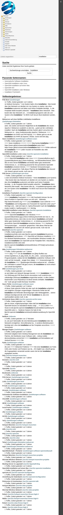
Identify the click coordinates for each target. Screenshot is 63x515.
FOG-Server (6, 377)
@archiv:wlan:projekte (24, 485)
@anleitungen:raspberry (17, 386)
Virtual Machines (9, 35)
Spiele (6, 33)
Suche (55, 56)
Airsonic (5, 390)
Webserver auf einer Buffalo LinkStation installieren (21, 119)
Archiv (6, 19)
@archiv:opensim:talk (30, 481)
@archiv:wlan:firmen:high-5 (18, 503)
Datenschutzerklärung (11, 39)
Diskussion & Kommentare (12, 481)
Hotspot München (8, 425)
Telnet (4, 442)
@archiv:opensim (16, 230)
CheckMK (5, 399)
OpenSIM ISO (9, 88)
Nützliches (8, 29)
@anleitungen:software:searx (26, 139)
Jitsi (3, 412)
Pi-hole (5, 386)
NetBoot (5, 316)
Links (4, 381)
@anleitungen (15, 100)
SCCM (4, 416)
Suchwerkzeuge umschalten (19, 70)
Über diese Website (10, 45)
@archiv (12, 368)
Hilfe (6, 25)
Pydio (4, 342)
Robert (4, 494)
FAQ (4, 355)
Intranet (5, 364)
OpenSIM (5, 368)
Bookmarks (6, 373)
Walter (4, 498)
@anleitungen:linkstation (11, 121)
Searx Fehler (7, 284)
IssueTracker (7, 407)
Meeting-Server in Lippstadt (12, 464)
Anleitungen (8, 17)
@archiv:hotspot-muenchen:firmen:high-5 (23, 494)
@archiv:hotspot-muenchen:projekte (29, 455)
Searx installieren (8, 139)
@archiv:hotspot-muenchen (16, 355)
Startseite (5, 15)
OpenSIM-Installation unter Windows (17, 90)
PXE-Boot (5, 100)
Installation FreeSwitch (12, 92)
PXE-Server (6, 173)
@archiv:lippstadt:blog (31, 464)
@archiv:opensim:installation (38, 154)
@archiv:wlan (15, 438)
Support (7, 43)
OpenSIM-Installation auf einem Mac (17, 85)
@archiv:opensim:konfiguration (31, 193)
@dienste (12, 316)
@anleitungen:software (22, 329)
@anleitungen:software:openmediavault (37, 451)
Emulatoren (8, 23)
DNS (4, 269)
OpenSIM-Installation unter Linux (16, 83)
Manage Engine (8, 329)
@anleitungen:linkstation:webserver (19, 249)
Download (6, 230)
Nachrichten (8, 27)
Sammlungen (8, 31)
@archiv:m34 (14, 360)
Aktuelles (7, 37)
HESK (4, 403)
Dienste (7, 21)
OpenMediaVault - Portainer (12, 451)
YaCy (4, 420)
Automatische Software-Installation (16, 81)
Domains (5, 360)
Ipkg (4, 249)
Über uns (7, 47)
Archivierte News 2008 (10, 299)
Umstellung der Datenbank (12, 477)
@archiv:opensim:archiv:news (30, 299)
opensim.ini (6, 472)
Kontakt (7, 41)
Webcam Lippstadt (10, 49)
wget (4, 446)
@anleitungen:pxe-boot (19, 173)
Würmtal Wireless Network (12, 459)
